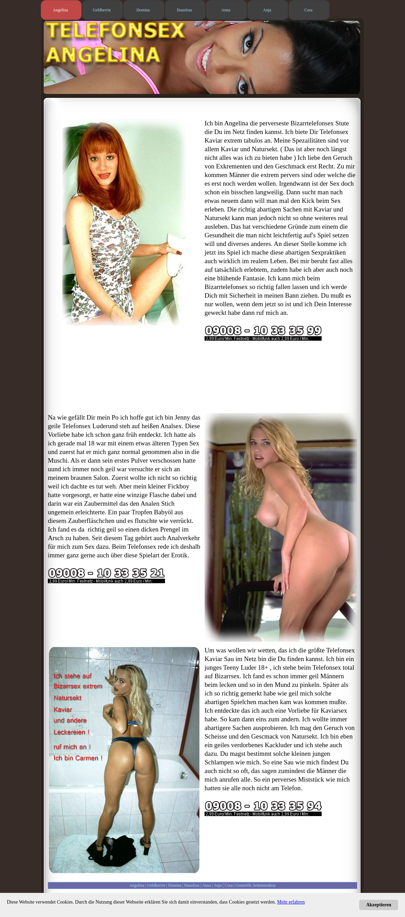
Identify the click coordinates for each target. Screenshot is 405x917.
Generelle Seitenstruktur (256, 885)
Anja (217, 885)
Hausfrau (191, 885)
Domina (174, 885)
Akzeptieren (378, 904)
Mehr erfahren (291, 902)
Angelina (136, 885)
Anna (206, 885)
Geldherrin (156, 885)
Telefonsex (76, 426)
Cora (228, 885)
